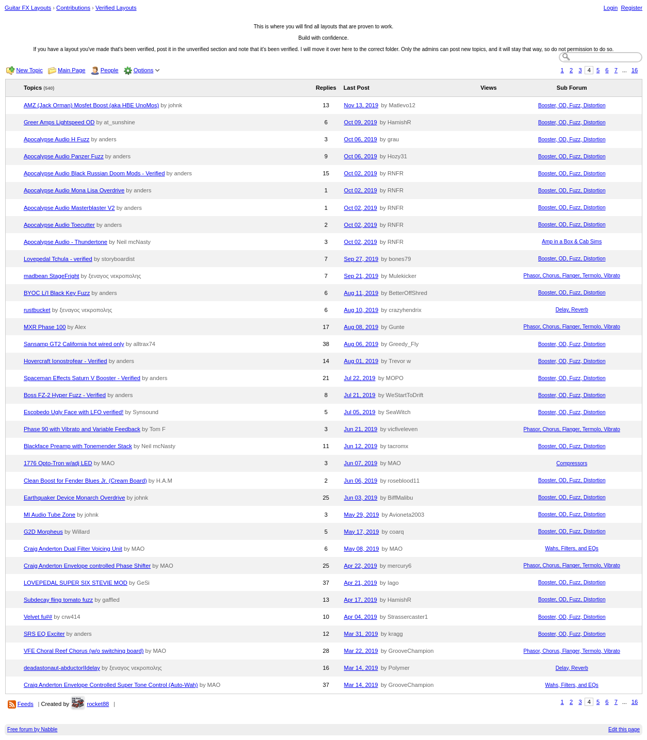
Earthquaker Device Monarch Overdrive (74, 498)
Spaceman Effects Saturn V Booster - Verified (82, 378)
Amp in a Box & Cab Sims (572, 241)
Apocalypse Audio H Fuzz (56, 139)
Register (631, 8)
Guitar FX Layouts (28, 8)
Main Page (72, 70)
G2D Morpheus (43, 532)
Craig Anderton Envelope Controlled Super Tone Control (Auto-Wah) (111, 685)
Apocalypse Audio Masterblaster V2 (69, 208)
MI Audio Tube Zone (49, 515)
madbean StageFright (51, 276)
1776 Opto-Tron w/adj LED (58, 463)
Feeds (26, 704)
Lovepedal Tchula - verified (58, 259)
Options (144, 70)
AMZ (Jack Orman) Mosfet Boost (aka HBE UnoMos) (91, 105)
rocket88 (98, 704)
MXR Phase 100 (45, 327)
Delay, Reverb (572, 310)
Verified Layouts (116, 8)
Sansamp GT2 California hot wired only (74, 344)
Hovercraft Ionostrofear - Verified (65, 361)
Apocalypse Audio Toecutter (59, 225)
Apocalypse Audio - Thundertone (65, 242)
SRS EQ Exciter (44, 634)
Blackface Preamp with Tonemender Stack (78, 446)
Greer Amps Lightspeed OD (59, 122)
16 (635, 70)
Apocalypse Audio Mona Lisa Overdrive (74, 190)
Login (611, 8)
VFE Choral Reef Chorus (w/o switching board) (84, 651)
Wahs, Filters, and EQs (572, 548)
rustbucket (37, 310)
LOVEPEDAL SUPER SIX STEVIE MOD (75, 583)
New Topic (29, 70)
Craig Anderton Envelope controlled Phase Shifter (87, 566)
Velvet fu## (38, 617)
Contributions (73, 8)
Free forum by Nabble (32, 729)
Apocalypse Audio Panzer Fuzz (64, 156)
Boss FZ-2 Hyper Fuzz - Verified (65, 395)
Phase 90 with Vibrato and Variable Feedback (82, 429)
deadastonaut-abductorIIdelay (62, 668)
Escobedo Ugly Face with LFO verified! (73, 412)
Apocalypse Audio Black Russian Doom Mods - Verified (94, 173)
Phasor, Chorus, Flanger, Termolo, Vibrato (572, 275)
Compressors (571, 463)
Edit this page (624, 729)
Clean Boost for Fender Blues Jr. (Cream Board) (85, 481)
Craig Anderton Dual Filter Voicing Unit (73, 549)
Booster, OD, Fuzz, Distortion (572, 105)
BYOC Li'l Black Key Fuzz (57, 293)
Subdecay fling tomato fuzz (58, 600)
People (110, 70)
